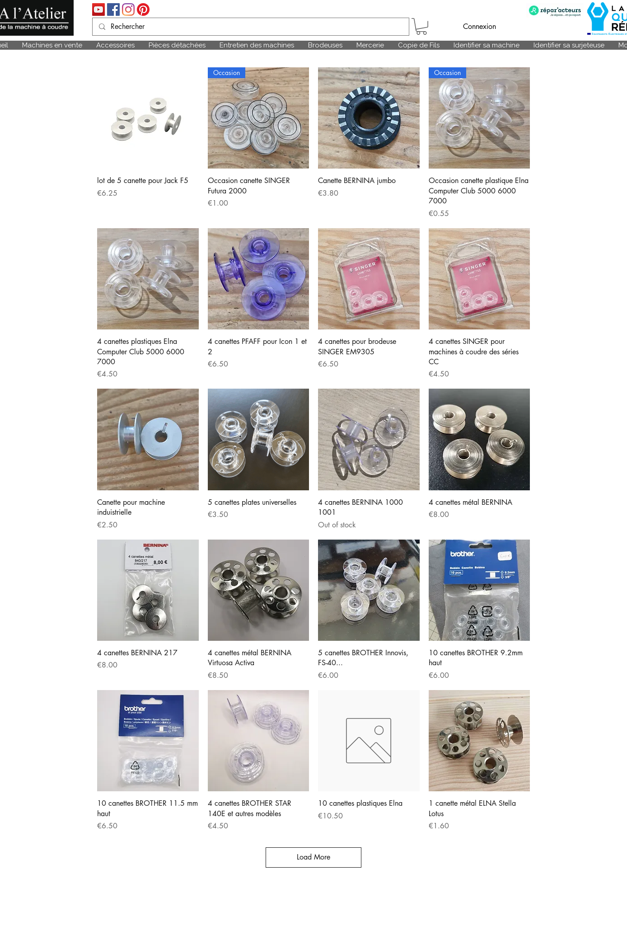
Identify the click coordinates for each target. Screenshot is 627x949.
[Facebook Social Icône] (113, 9)
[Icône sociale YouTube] (98, 9)
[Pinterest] (143, 9)
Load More (313, 857)
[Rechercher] (250, 26)
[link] (421, 26)
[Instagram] (128, 9)
